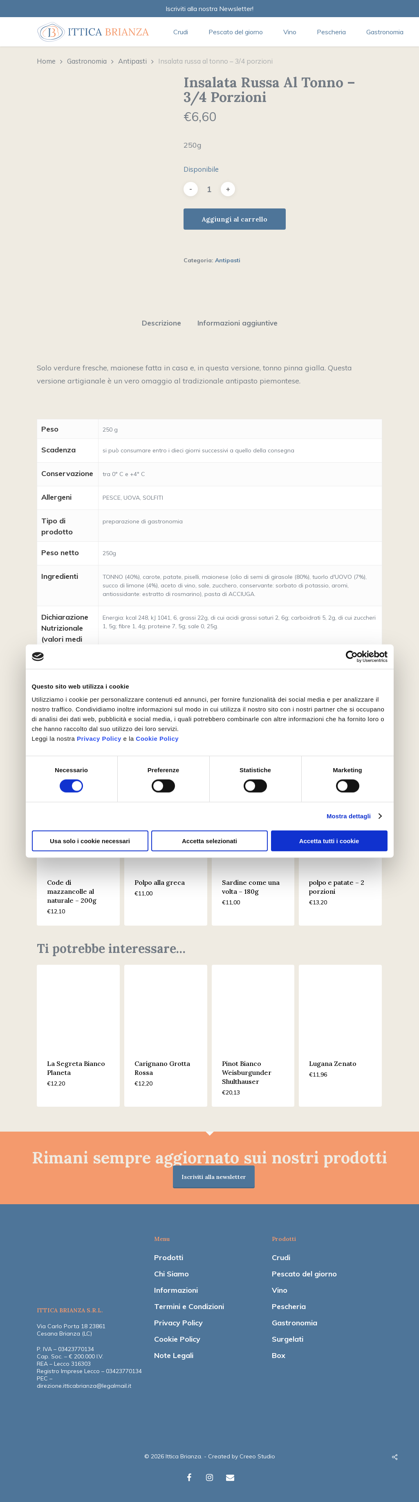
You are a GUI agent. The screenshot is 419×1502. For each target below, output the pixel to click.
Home (46, 61)
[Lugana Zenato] (340, 1006)
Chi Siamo (171, 1273)
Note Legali (173, 1355)
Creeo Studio (257, 1456)
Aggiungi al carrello (234, 219)
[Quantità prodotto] (209, 189)
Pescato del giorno (304, 1273)
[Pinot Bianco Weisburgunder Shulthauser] (253, 1006)
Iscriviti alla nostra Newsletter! (209, 8)
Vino (279, 1290)
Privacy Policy (99, 738)
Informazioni (176, 1290)
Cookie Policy (157, 738)
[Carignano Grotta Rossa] (165, 1006)
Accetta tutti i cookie (329, 840)
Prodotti (168, 1257)
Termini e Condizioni (189, 1306)
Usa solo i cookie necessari (90, 840)
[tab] (161, 323)
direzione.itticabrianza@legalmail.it (84, 1385)
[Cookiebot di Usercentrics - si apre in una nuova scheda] (352, 657)
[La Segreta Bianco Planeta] (78, 1006)
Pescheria (289, 1306)
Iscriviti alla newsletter (213, 1177)
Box (278, 1355)
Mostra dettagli (349, 816)
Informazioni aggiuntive (237, 323)
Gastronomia (87, 61)
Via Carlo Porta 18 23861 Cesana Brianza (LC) (71, 1330)
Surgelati (287, 1339)
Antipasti (132, 61)
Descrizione (161, 323)
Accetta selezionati (209, 840)
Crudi (281, 1257)
